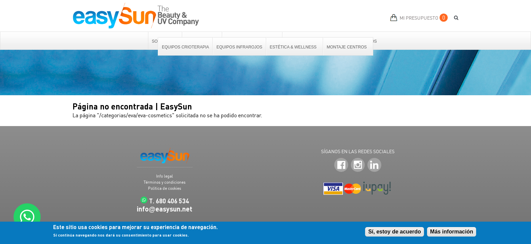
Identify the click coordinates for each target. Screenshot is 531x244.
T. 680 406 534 (169, 201)
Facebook (341, 165)
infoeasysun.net (164, 208)
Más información (451, 232)
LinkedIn (374, 165)
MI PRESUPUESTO (419, 18)
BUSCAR (454, 18)
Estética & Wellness (294, 47)
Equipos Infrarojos (239, 47)
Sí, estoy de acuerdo (394, 232)
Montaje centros (347, 47)
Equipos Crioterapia (185, 47)
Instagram (357, 165)
